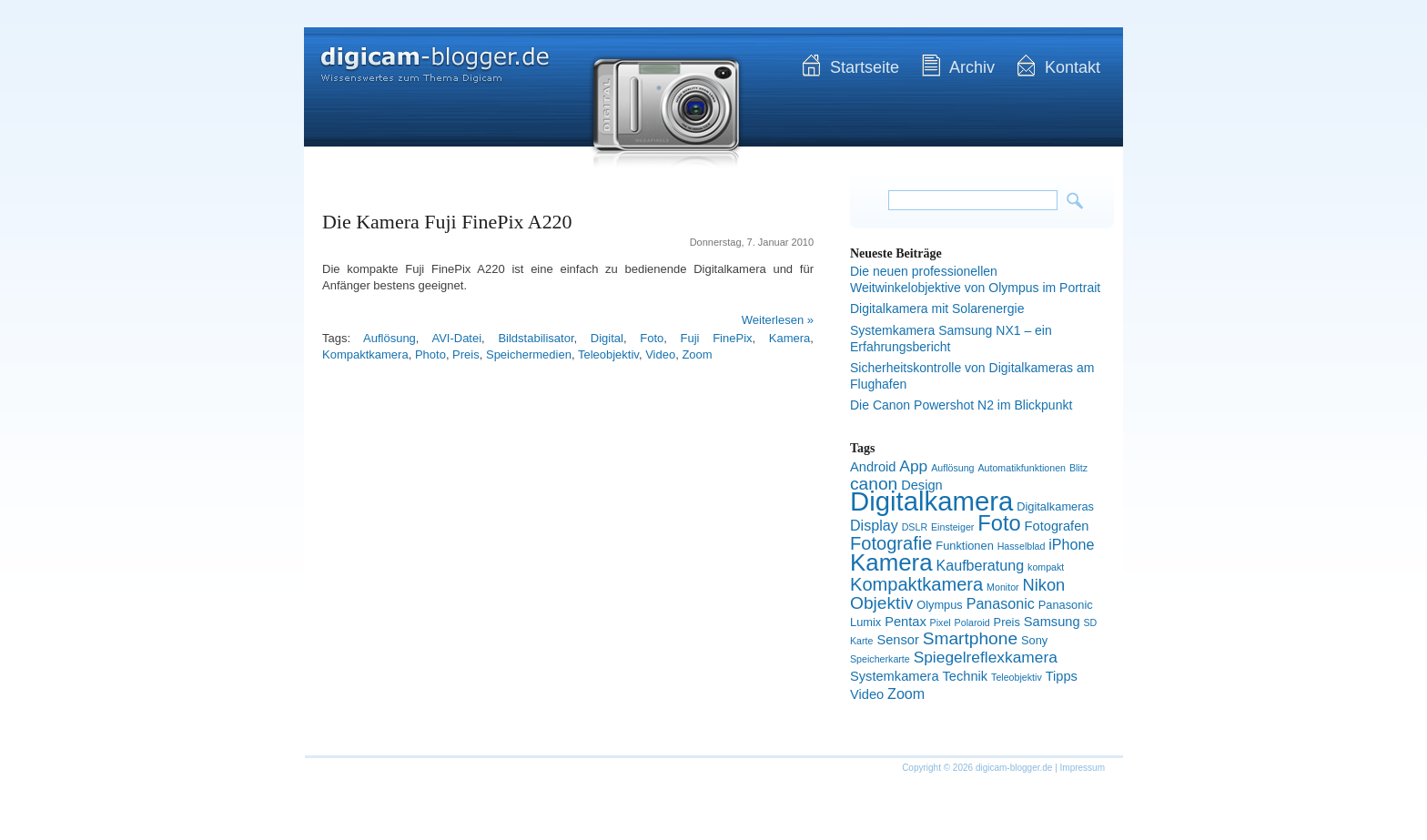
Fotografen (1057, 526)
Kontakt (1072, 67)
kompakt (1045, 567)
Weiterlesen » (778, 320)
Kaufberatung (980, 565)
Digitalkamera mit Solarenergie (937, 308)
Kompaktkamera (365, 354)
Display (874, 525)
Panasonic (1001, 603)
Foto (651, 338)
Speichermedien (529, 354)
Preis (466, 354)
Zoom (697, 354)
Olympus (939, 605)
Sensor (897, 640)
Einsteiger (952, 526)
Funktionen (964, 545)
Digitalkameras (1055, 506)
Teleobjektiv (608, 354)
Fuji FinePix (717, 338)
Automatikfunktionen (1021, 467)
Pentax (905, 621)
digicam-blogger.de (417, 54)
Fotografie (891, 543)
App (913, 466)
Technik (965, 676)
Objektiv (881, 602)
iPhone (1071, 544)
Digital (607, 338)
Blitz (1078, 467)
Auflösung (389, 338)
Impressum (1082, 768)
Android (873, 467)
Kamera (790, 338)
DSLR (914, 526)
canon (873, 483)
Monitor (1003, 587)
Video (660, 354)
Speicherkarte (880, 658)
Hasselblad (1021, 546)
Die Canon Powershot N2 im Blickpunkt (961, 405)
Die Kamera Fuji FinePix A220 (447, 221)
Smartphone (970, 638)
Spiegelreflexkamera (986, 657)
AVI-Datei (456, 338)
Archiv (972, 67)
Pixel (940, 622)
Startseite (864, 67)
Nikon (1044, 584)
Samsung (1052, 621)
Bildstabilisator (535, 338)
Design (922, 485)
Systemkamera (894, 676)
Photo (430, 354)
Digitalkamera (931, 501)
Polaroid (972, 622)
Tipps (1062, 676)
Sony (1034, 640)
